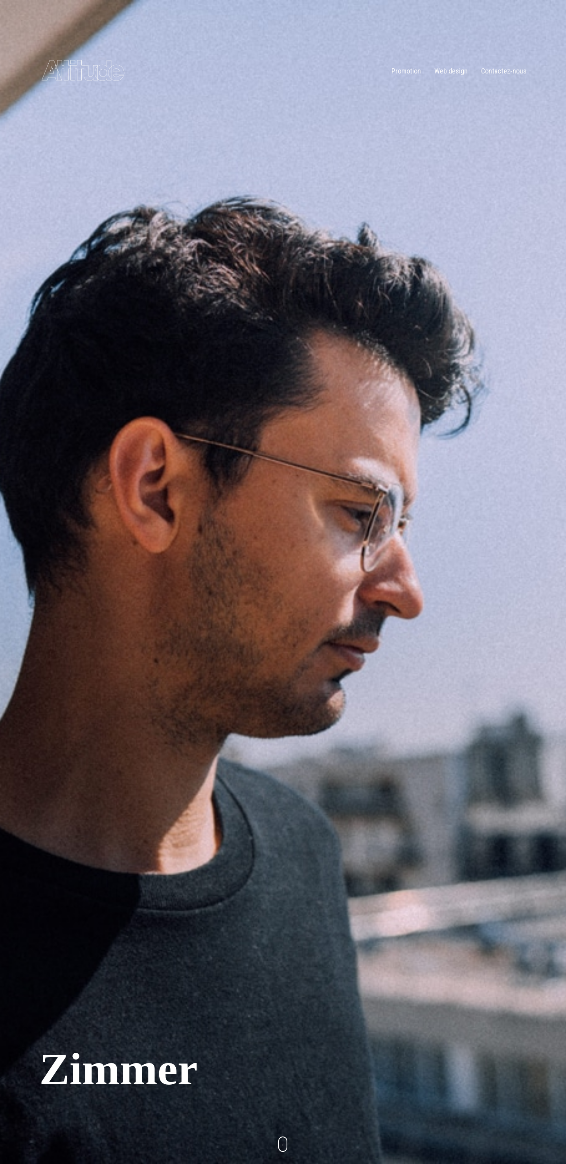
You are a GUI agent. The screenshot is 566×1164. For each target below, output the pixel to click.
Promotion (406, 71)
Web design (451, 71)
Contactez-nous (504, 71)
